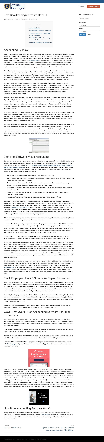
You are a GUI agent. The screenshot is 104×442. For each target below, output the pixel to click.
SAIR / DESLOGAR (93, 6)
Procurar (82, 34)
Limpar (89, 34)
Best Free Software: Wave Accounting (40, 30)
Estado (81, 29)
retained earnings (9, 267)
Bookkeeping (33, 19)
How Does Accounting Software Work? (40, 42)
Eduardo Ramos (8, 19)
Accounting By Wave (35, 28)
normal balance (45, 414)
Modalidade (82, 22)
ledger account (33, 60)
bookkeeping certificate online (20, 207)
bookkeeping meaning (13, 344)
